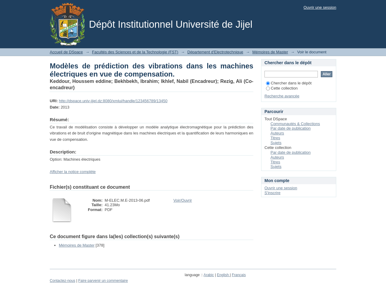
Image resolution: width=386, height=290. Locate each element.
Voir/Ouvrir (182, 200)
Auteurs (277, 133)
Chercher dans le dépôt (289, 83)
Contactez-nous (62, 281)
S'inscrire (272, 193)
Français (239, 275)
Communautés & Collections (295, 123)
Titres (275, 138)
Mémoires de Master (270, 52)
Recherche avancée (281, 96)
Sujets (276, 142)
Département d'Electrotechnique (215, 52)
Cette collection (282, 88)
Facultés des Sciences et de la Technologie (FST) (135, 52)
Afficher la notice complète (73, 171)
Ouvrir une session (320, 7)
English (223, 275)
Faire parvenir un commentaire (103, 281)
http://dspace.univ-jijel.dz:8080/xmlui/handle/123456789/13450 (113, 101)
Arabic (209, 275)
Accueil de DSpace (66, 52)
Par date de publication (291, 128)
